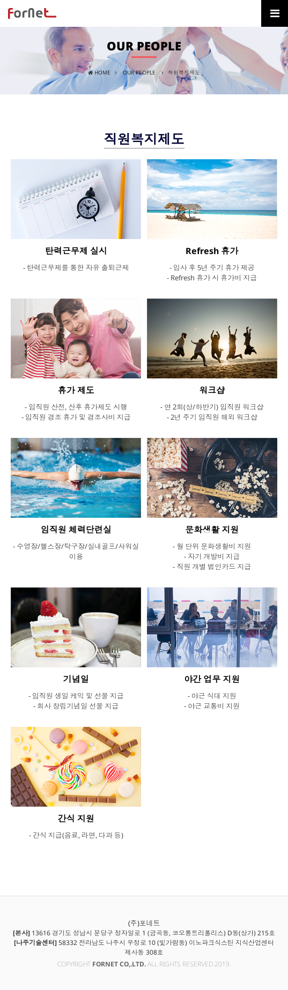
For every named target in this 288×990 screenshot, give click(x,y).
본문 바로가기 (0, 0)
